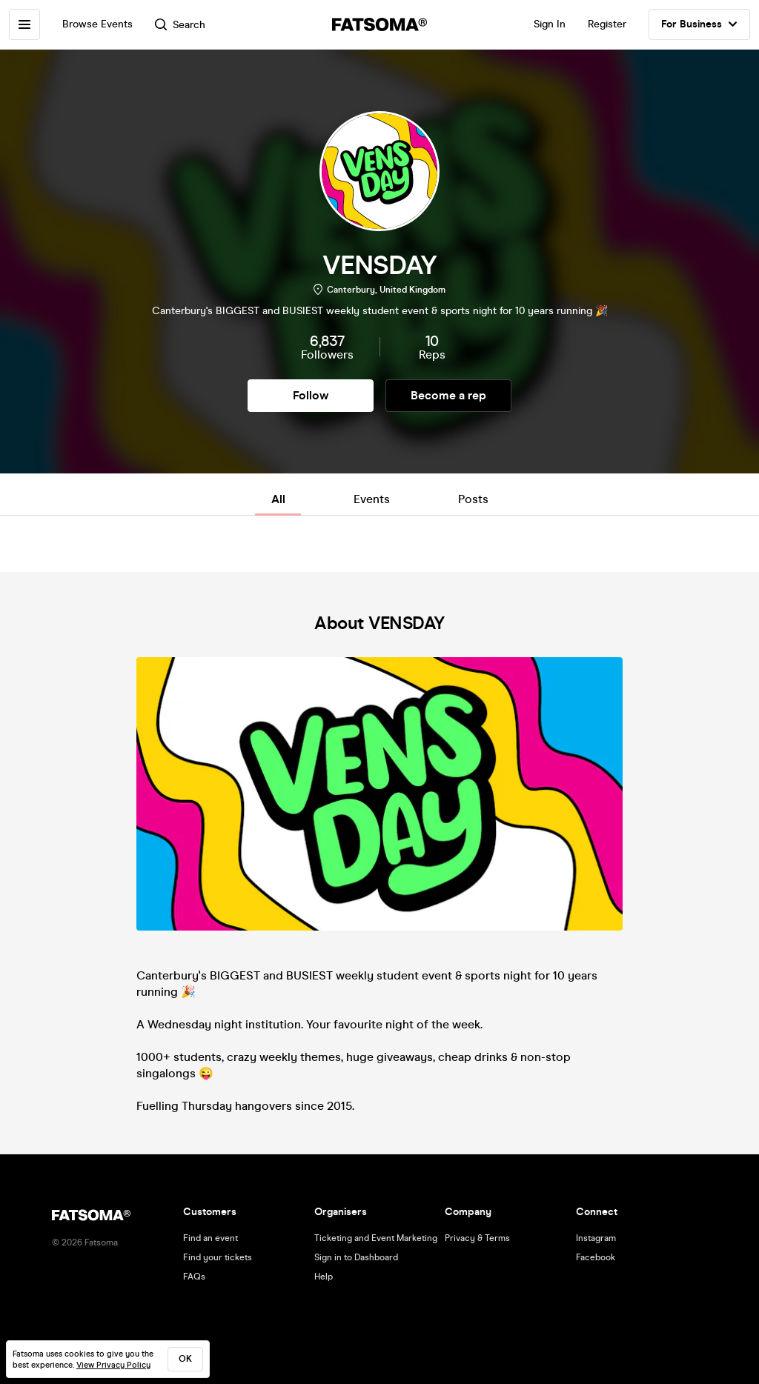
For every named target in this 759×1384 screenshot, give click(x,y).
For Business (699, 24)
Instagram (596, 1238)
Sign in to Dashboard (356, 1257)
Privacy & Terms (477, 1238)
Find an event (210, 1238)
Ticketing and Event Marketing (375, 1238)
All (278, 499)
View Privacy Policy (113, 1365)
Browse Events (97, 24)
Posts (473, 499)
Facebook (595, 1257)
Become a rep (448, 395)
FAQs (194, 1276)
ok (185, 1359)
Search (180, 25)
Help (323, 1276)
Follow (310, 395)
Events (372, 499)
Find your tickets (217, 1257)
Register (607, 24)
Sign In (550, 24)
